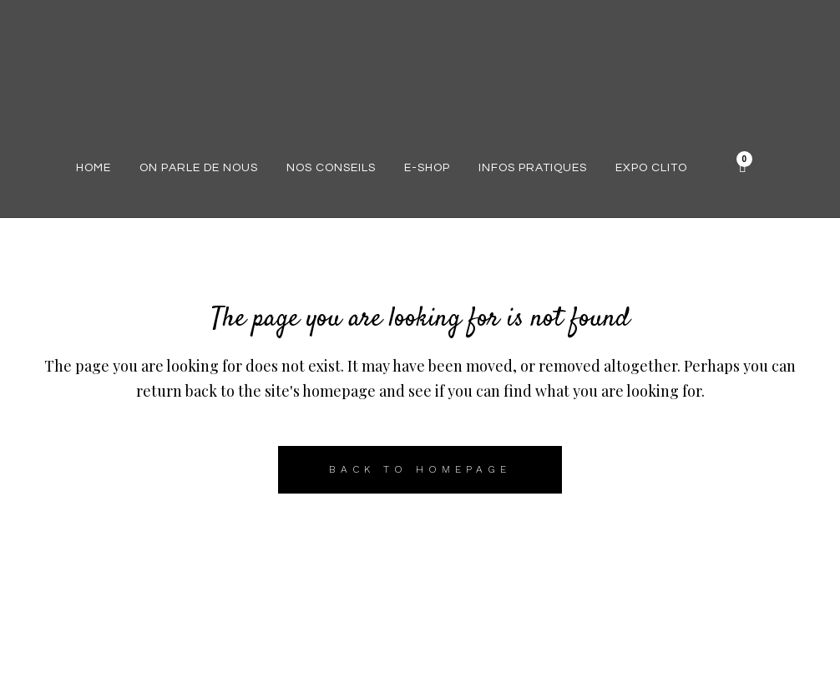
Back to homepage (420, 469)
